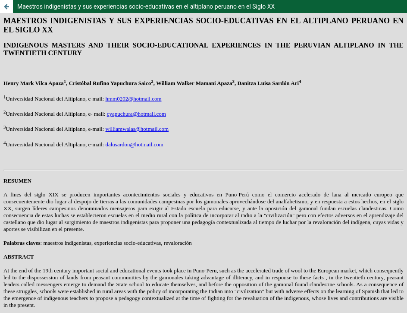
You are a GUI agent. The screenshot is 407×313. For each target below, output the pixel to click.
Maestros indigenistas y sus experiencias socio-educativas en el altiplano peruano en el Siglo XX (146, 6)
